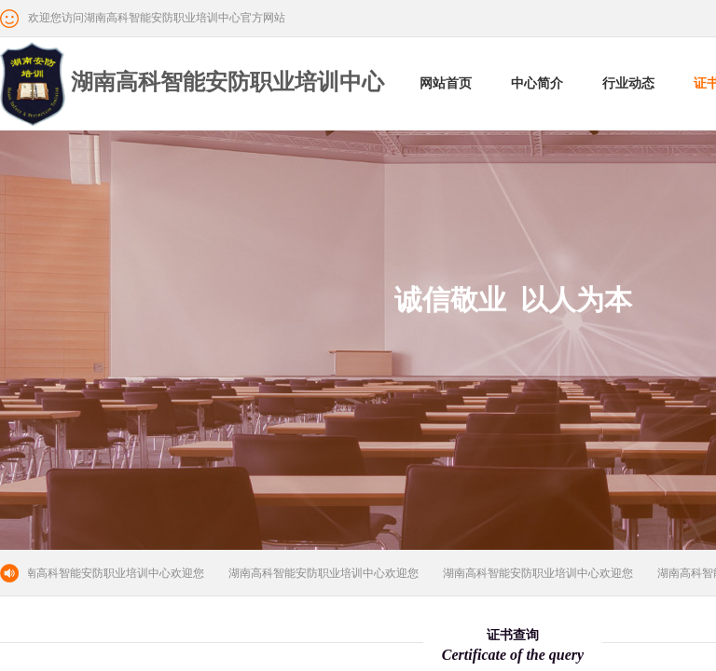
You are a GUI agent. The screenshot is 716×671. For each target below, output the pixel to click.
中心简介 (537, 83)
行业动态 (628, 83)
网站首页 (446, 83)
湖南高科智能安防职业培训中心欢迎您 (111, 573)
